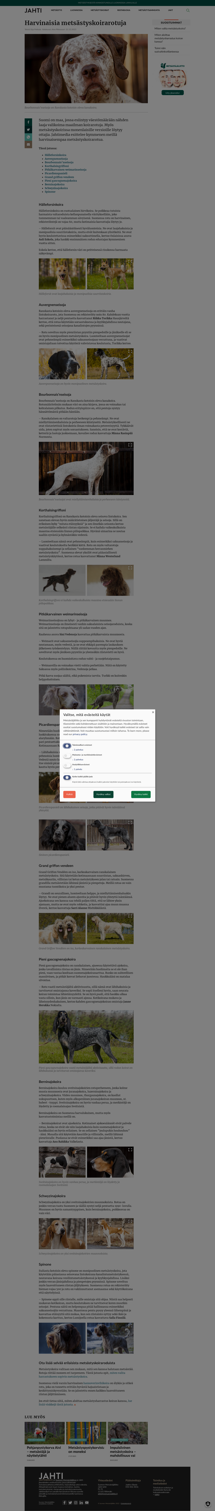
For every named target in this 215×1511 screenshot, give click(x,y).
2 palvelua (77, 749)
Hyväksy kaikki (141, 795)
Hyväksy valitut (103, 795)
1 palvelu (77, 769)
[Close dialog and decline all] (153, 711)
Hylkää (69, 795)
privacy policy (80, 734)
